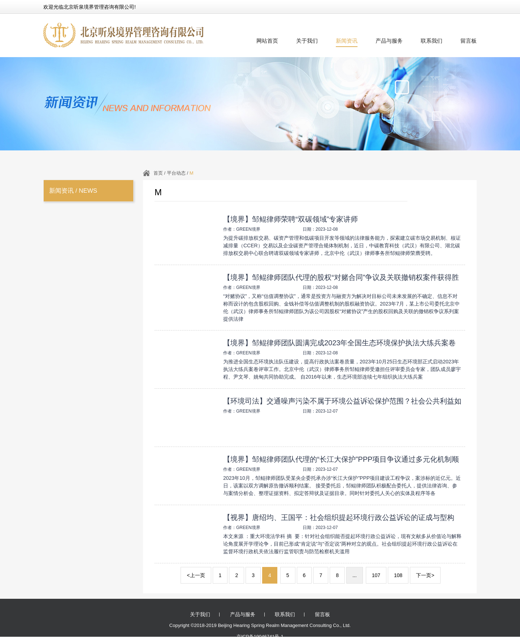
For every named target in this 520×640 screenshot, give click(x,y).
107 (376, 575)
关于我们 (307, 41)
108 (398, 575)
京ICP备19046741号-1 (260, 636)
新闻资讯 (347, 41)
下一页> (425, 575)
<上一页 (196, 575)
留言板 (468, 41)
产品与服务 (389, 41)
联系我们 (431, 41)
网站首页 (267, 41)
